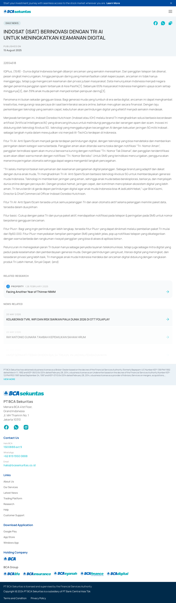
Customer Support (14, 515)
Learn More (113, 3)
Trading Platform (13, 498)
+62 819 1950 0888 (15, 456)
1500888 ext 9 (13, 447)
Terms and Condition (15, 598)
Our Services (11, 487)
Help (6, 509)
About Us (9, 481)
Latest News (11, 492)
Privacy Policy (38, 598)
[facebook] (156, 23)
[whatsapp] (163, 23)
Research (9, 504)
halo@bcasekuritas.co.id (20, 465)
